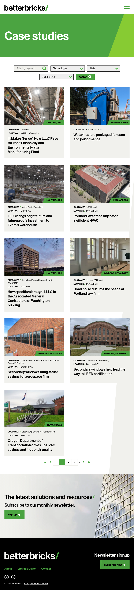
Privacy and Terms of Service (36, 583)
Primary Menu (127, 8)
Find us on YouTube (13, 577)
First (45, 462)
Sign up (12, 514)
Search (83, 77)
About (8, 568)
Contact (46, 568)
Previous (50, 462)
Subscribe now (113, 564)
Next (84, 462)
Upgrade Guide (27, 568)
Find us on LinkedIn (6, 577)
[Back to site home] (31, 555)
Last (89, 462)
